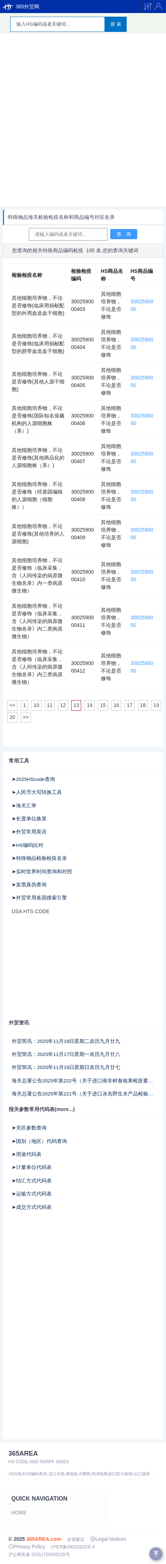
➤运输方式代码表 (32, 1194)
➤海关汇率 (24, 805)
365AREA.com (43, 1539)
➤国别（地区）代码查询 (39, 1141)
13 (76, 705)
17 (130, 705)
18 (143, 705)
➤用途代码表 (27, 1154)
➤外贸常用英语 (29, 832)
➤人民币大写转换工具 (37, 792)
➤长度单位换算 (29, 818)
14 (89, 705)
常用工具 (19, 761)
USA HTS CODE (31, 911)
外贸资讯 (19, 1023)
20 (12, 717)
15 (103, 705)
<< (12, 705)
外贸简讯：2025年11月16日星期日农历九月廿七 (66, 1067)
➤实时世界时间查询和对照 (42, 871)
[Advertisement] (83, 120)
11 (50, 705)
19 (156, 705)
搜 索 (115, 24)
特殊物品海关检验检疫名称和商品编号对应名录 (61, 217)
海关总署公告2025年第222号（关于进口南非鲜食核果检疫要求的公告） (83, 1080)
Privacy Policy (26, 1547)
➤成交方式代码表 (32, 1207)
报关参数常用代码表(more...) (42, 1109)
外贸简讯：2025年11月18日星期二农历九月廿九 (66, 1041)
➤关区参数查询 (29, 1128)
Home (19, 1512)
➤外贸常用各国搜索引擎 (39, 897)
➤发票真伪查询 (29, 884)
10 (36, 705)
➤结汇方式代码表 (32, 1181)
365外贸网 (21, 6)
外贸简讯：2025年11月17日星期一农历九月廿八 (66, 1054)
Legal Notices (108, 1539)
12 (63, 705)
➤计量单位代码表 (32, 1167)
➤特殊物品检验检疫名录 (39, 858)
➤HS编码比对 (27, 845)
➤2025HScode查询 (33, 779)
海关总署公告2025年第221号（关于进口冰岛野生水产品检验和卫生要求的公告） (83, 1094)
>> (26, 717)
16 (116, 705)
